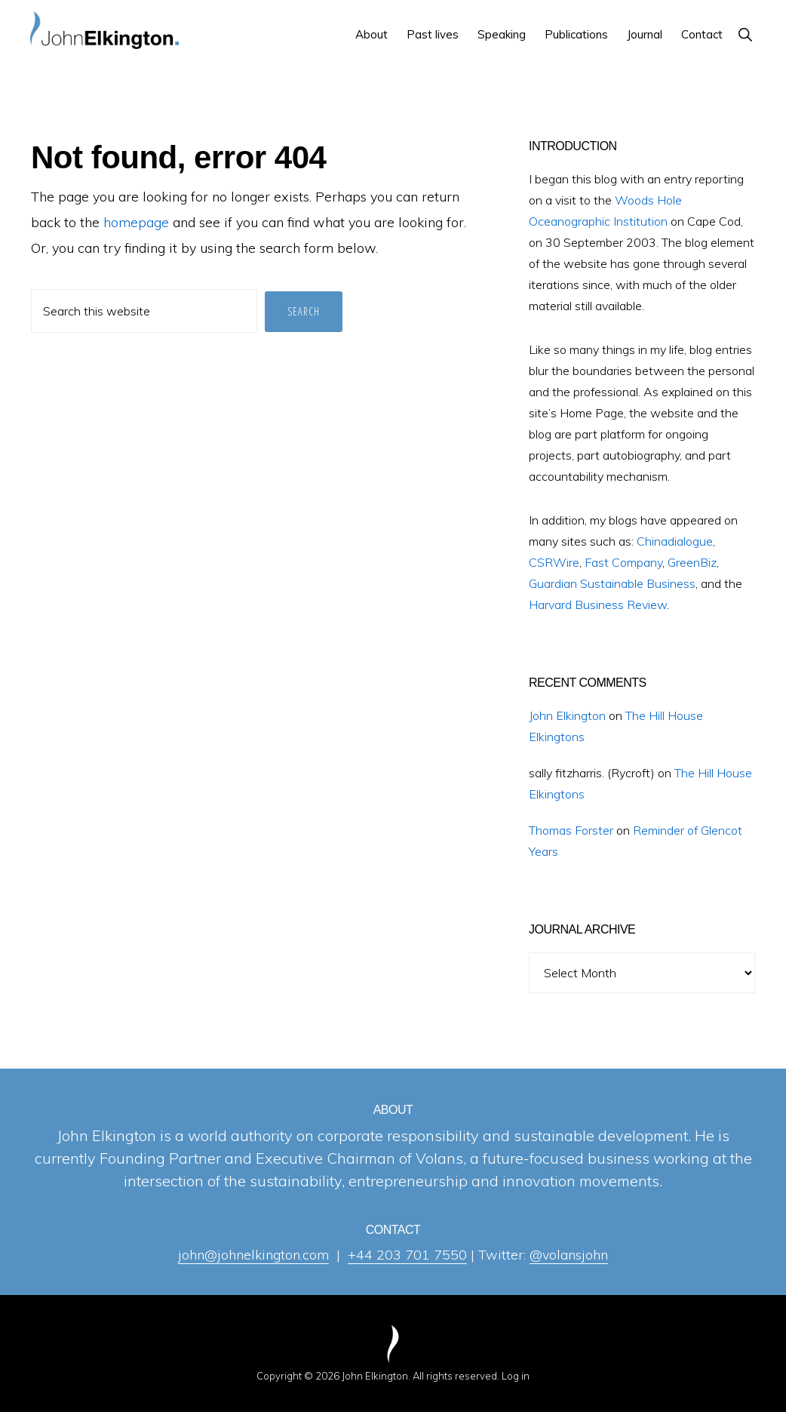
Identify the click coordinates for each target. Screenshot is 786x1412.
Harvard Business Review (598, 604)
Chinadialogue (675, 541)
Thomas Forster (571, 830)
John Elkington (567, 715)
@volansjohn (569, 1254)
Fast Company (623, 562)
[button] (745, 34)
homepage (136, 222)
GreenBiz (692, 562)
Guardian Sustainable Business (612, 583)
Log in (516, 1376)
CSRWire (554, 562)
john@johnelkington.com (253, 1254)
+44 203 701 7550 (407, 1254)
